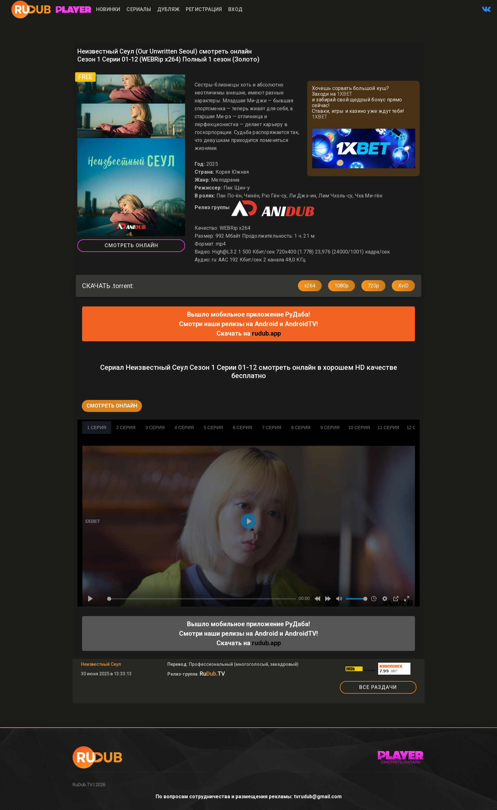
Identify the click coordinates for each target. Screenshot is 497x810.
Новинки (108, 9)
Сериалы (138, 9)
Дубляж (168, 9)
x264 (309, 286)
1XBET (344, 94)
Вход (235, 9)
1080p (341, 286)
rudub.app (266, 333)
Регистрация (204, 9)
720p (373, 286)
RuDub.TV (83, 784)
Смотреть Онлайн (131, 245)
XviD (403, 286)
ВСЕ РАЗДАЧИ (378, 687)
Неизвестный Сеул (101, 664)
